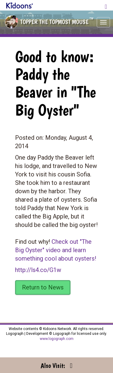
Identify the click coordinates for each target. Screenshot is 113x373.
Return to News (43, 287)
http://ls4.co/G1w (38, 270)
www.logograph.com (57, 339)
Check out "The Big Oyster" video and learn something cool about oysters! (55, 250)
